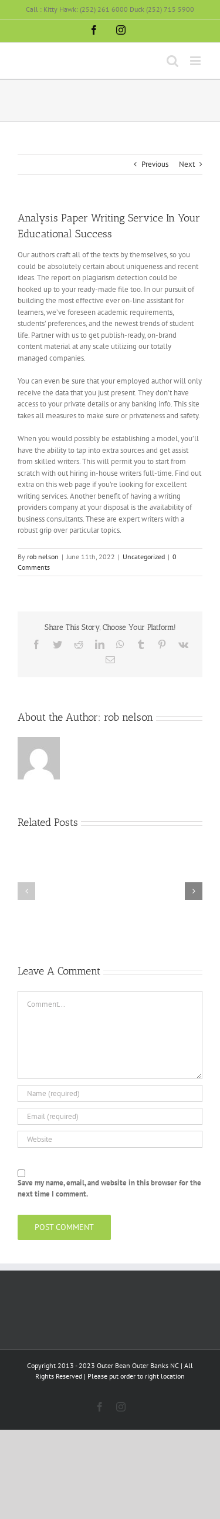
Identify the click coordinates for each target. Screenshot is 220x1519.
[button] (26, 891)
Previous (154, 164)
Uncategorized (144, 556)
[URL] (110, 1139)
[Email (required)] (110, 1116)
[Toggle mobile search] (172, 61)
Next (187, 164)
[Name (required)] (110, 1093)
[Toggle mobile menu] (196, 61)
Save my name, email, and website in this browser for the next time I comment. (109, 1188)
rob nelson (43, 556)
